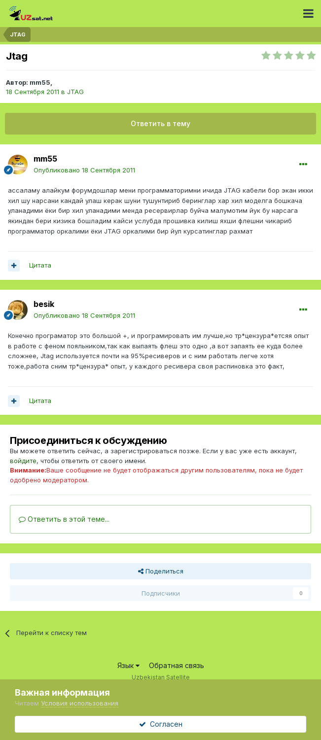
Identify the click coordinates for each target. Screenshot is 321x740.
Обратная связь (176, 665)
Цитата (40, 265)
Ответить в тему (160, 123)
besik (44, 304)
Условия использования (79, 703)
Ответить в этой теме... (64, 519)
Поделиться (160, 571)
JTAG (75, 92)
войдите (23, 461)
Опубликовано (84, 170)
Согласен (160, 724)
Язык (128, 665)
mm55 (40, 82)
